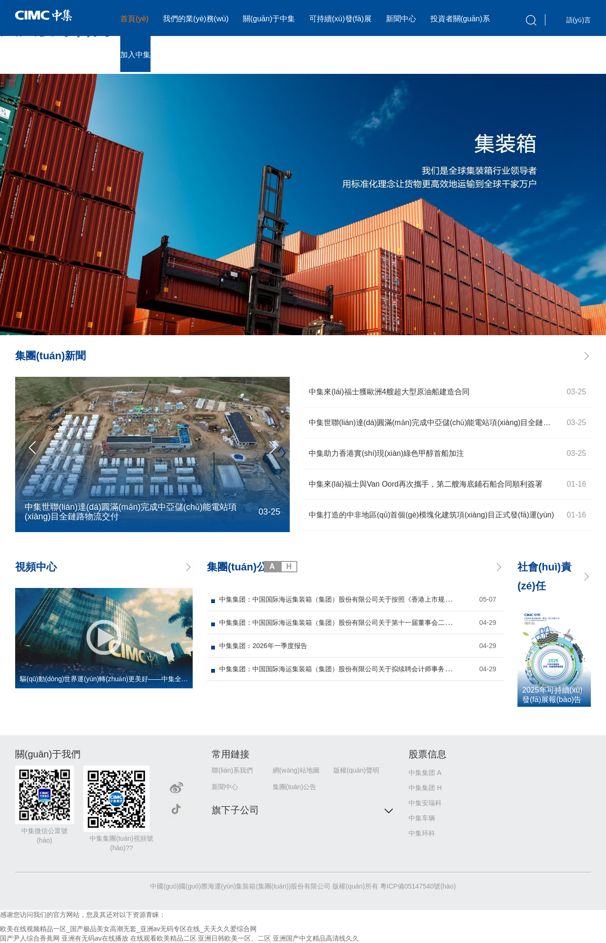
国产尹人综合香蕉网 (30, 938)
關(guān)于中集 (269, 19)
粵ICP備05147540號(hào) (418, 886)
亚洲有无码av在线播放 (95, 938)
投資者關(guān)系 (460, 19)
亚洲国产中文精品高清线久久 (316, 938)
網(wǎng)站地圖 (296, 770)
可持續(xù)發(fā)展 (340, 19)
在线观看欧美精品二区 (163, 938)
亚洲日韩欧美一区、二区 (234, 938)
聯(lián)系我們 (232, 770)
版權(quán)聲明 (356, 770)
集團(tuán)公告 (295, 787)
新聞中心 (401, 19)
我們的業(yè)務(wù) (196, 19)
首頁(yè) (134, 19)
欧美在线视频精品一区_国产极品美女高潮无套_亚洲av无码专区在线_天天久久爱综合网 (128, 929)
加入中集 (135, 55)
